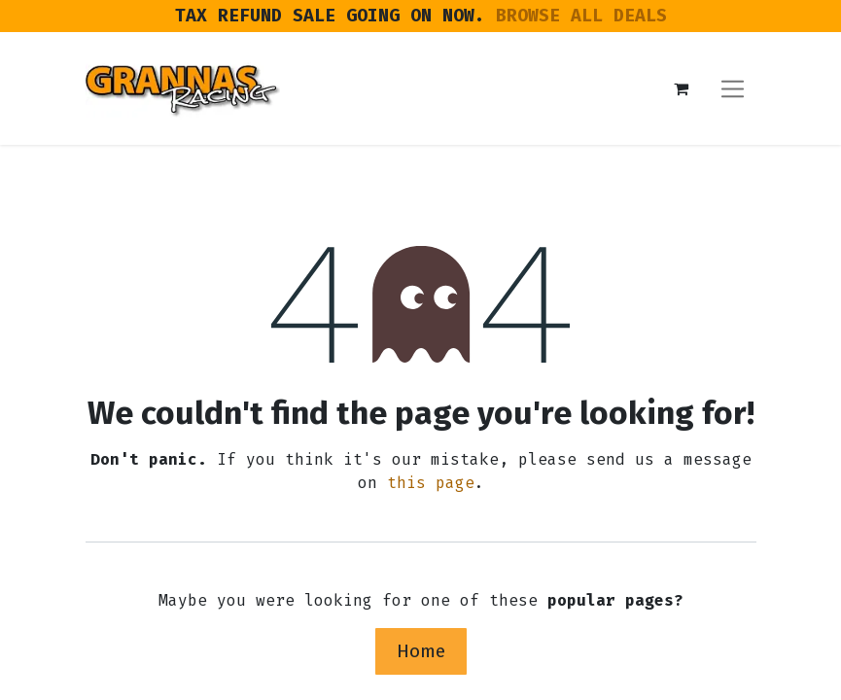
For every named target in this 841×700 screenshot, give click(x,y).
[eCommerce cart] (681, 88)
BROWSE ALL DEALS (581, 15)
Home (421, 651)
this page (430, 482)
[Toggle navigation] (732, 88)
